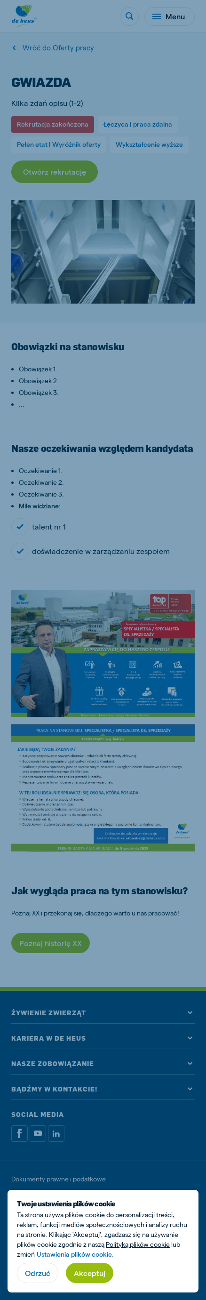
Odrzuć (37, 1272)
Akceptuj (89, 1272)
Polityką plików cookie (138, 1244)
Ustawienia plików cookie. (75, 1254)
